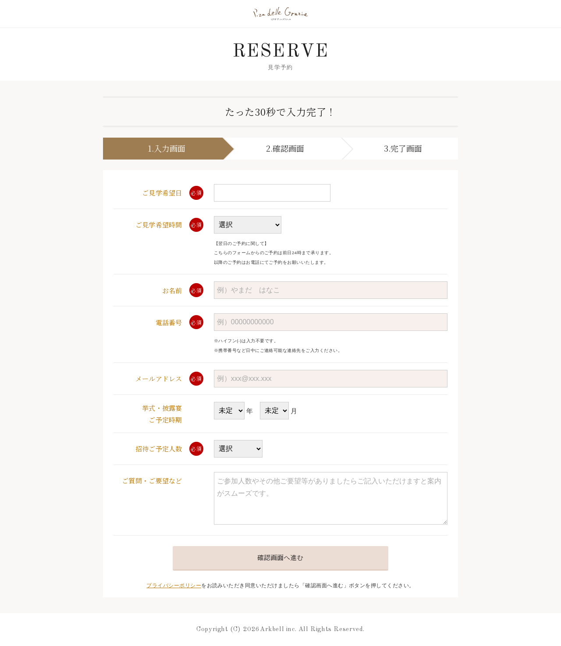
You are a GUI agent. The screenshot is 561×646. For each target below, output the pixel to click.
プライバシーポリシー (173, 585)
